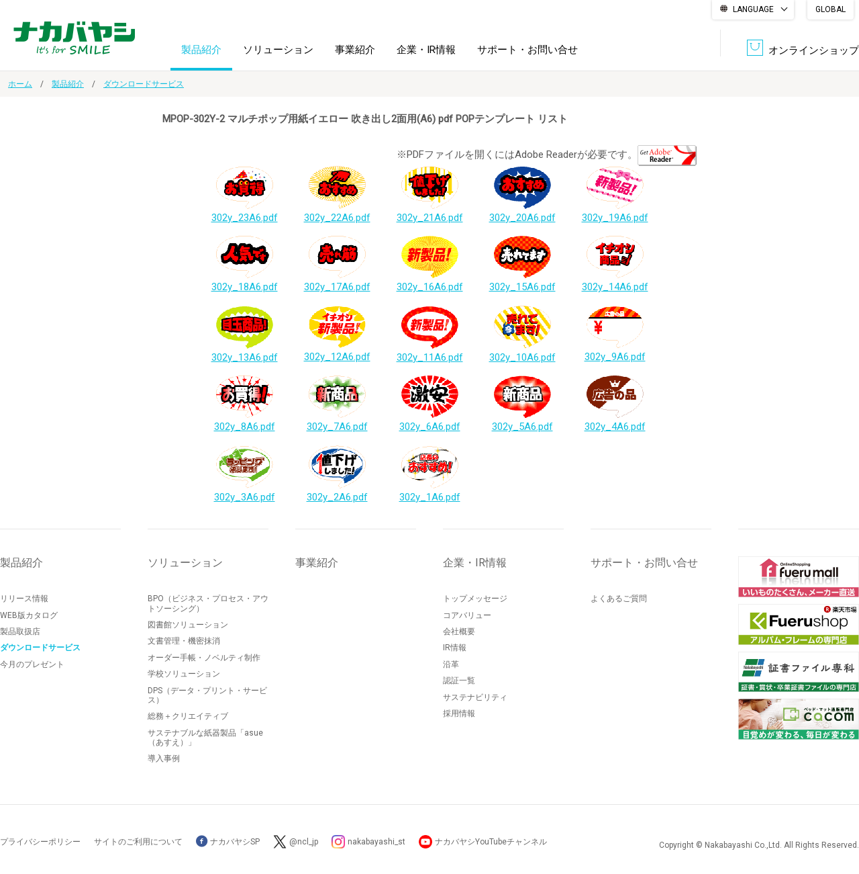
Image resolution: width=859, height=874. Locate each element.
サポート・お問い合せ (527, 50)
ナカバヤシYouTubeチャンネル (491, 841)
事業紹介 (355, 50)
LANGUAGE (753, 9)
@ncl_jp (303, 841)
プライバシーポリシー (40, 841)
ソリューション (278, 50)
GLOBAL (830, 9)
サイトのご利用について (138, 841)
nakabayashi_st (376, 841)
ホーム (20, 84)
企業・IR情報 (426, 50)
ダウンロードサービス (143, 84)
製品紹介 (201, 50)
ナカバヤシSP (228, 841)
